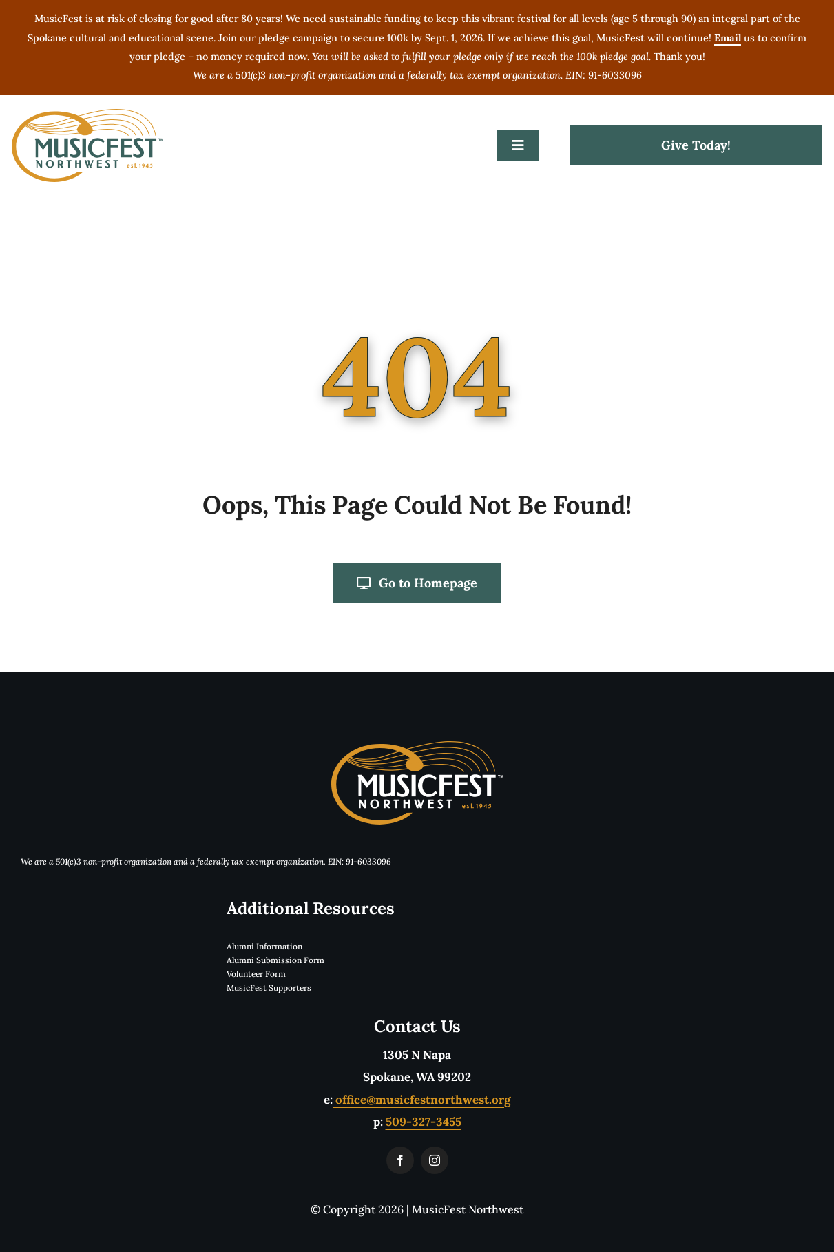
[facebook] (400, 1160)
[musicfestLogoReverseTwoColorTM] (417, 746)
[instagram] (434, 1160)
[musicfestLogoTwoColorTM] (87, 114)
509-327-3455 (423, 1121)
